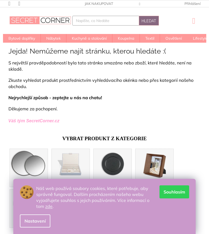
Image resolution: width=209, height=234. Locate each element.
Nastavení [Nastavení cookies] (35, 221)
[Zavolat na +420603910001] (13, 3)
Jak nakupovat (99, 3)
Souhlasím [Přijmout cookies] (174, 192)
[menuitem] (22, 38)
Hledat (149, 21)
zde (49, 206)
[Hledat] (115, 21)
